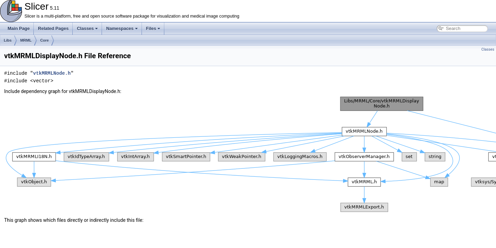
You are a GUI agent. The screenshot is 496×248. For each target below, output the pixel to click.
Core (44, 40)
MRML (26, 40)
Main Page (19, 28)
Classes (87, 28)
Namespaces (122, 28)
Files (153, 28)
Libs (8, 40)
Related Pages (53, 28)
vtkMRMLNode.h (52, 73)
